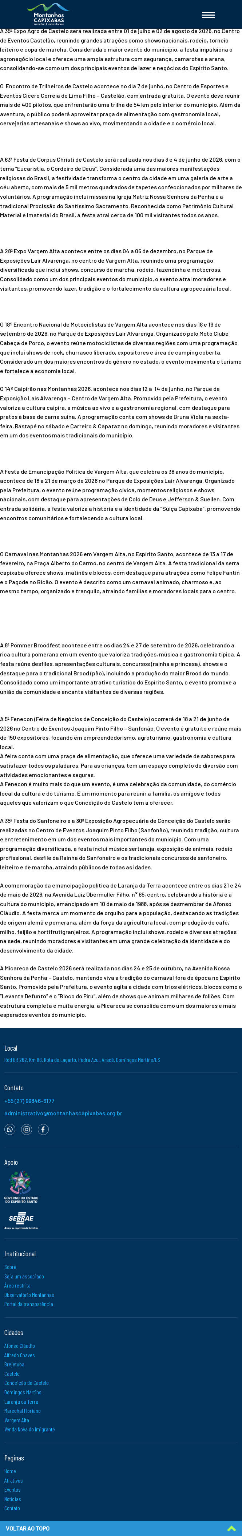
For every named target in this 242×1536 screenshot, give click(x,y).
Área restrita (17, 1285)
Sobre (10, 1266)
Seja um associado (24, 1276)
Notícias (12, 1498)
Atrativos (13, 1480)
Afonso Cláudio (19, 1345)
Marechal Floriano (22, 1410)
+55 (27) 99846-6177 (29, 1100)
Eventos (12, 1489)
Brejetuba (14, 1364)
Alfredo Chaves (19, 1354)
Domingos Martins (22, 1392)
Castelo (12, 1373)
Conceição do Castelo (26, 1382)
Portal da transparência (28, 1303)
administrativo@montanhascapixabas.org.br (63, 1112)
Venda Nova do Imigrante (29, 1429)
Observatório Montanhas (29, 1294)
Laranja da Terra (21, 1401)
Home (10, 1470)
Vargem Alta (16, 1419)
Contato (12, 1507)
